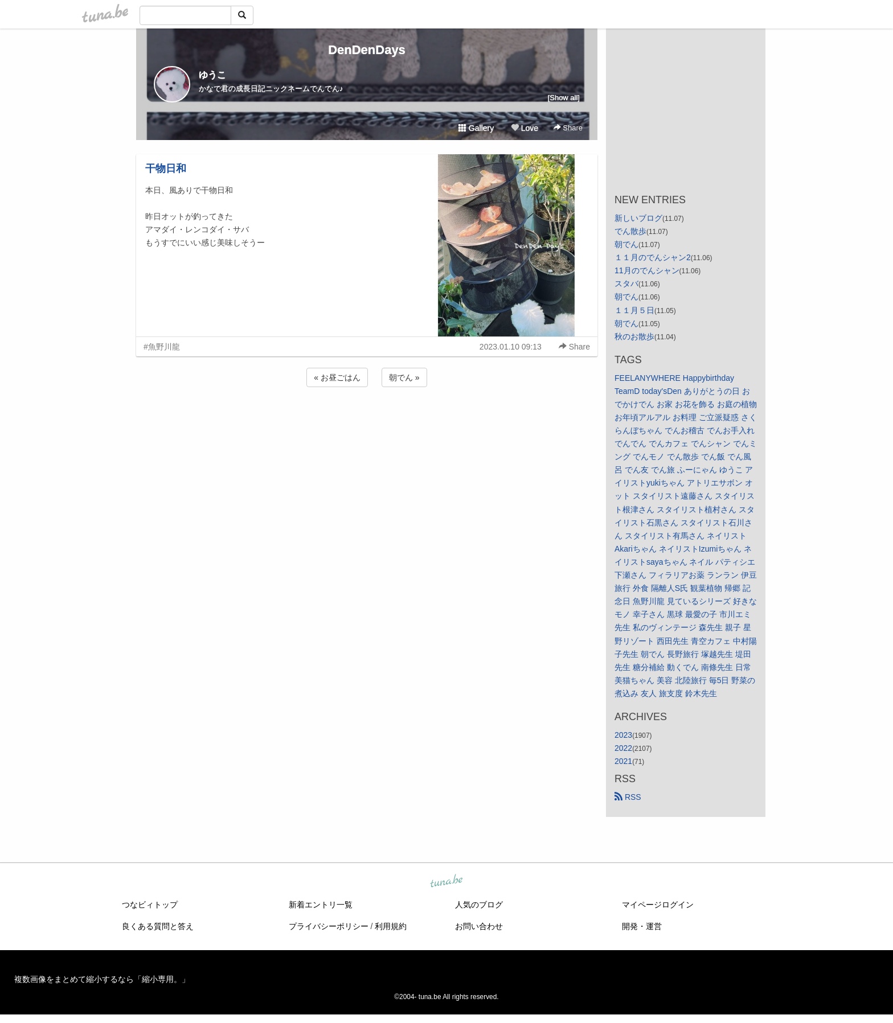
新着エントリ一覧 (321, 904)
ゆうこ (212, 75)
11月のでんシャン (647, 270)
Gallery (476, 128)
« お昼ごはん (337, 377)
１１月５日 (634, 310)
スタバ (626, 283)
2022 (623, 748)
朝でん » (404, 377)
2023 (623, 734)
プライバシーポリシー (328, 926)
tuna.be (446, 882)
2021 (623, 761)
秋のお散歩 (634, 336)
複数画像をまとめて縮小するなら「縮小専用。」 (102, 979)
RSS (628, 797)
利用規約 (391, 926)
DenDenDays (366, 50)
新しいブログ (638, 218)
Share (568, 128)
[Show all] (564, 97)
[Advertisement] (366, 420)
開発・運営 (642, 926)
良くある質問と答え (158, 926)
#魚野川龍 (162, 346)
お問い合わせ (479, 926)
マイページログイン (658, 904)
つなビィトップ (150, 904)
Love (524, 128)
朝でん (626, 244)
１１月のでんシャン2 (653, 257)
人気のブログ (479, 904)
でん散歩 (630, 231)
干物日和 (165, 168)
